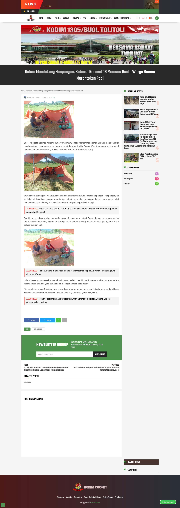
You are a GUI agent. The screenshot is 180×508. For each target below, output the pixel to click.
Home (41, 18)
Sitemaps (60, 497)
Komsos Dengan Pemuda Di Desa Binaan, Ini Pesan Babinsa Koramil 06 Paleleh (149, 112)
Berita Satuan (38, 329)
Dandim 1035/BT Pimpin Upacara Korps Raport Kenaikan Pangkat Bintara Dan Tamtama (148, 126)
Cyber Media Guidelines (92, 497)
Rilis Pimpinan (128, 178)
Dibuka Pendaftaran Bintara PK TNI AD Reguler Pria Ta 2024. (149, 156)
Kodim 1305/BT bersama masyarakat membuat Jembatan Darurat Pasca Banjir (148, 100)
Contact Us (78, 497)
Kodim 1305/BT (95, 502)
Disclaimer (119, 497)
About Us (69, 497)
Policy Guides (108, 497)
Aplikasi (92, 18)
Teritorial (127, 183)
